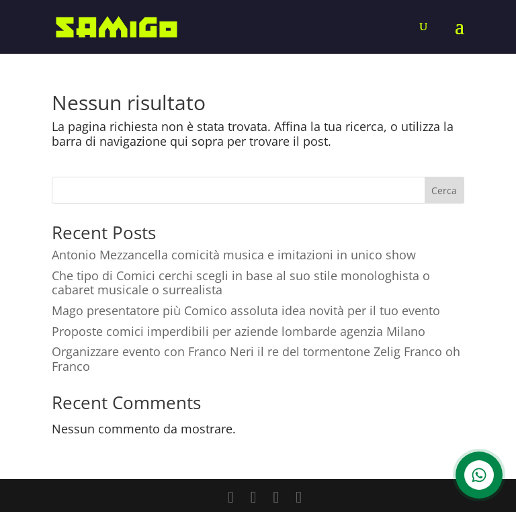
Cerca (444, 190)
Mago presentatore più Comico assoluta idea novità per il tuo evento (246, 310)
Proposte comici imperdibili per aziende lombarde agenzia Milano (238, 331)
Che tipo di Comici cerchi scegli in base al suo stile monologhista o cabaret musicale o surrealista (241, 282)
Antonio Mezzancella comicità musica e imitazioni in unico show (234, 255)
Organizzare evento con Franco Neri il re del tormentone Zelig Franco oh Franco (256, 358)
